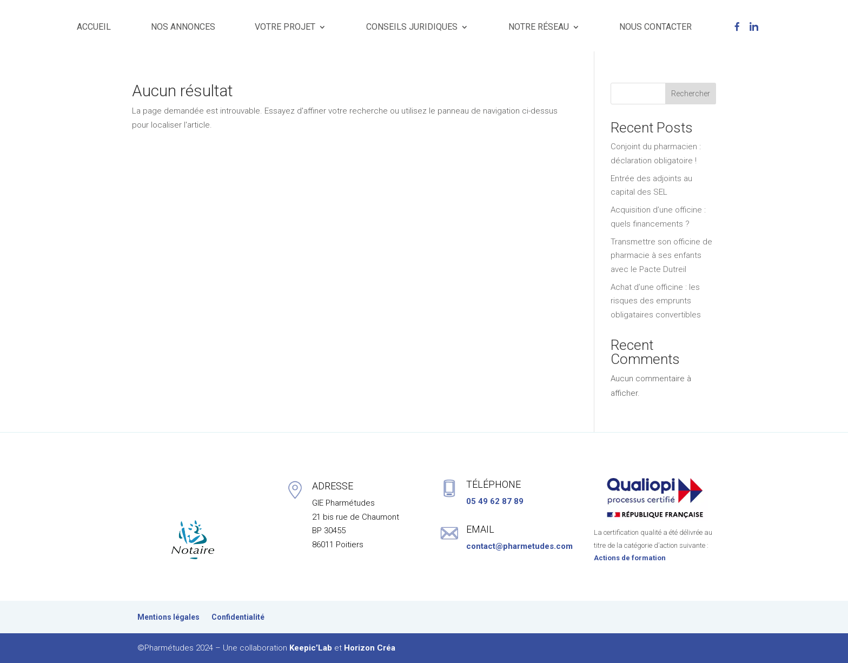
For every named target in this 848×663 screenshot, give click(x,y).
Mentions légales (168, 617)
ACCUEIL (94, 27)
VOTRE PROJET (285, 27)
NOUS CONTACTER (655, 27)
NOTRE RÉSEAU (538, 27)
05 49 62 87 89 (495, 501)
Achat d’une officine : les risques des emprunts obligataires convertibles (656, 301)
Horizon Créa (369, 648)
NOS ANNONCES (183, 27)
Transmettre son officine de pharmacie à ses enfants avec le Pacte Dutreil (661, 255)
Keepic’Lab (310, 648)
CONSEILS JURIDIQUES (412, 27)
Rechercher (690, 93)
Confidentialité (237, 617)
